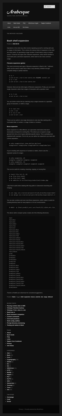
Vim (8, 389)
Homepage (10, 397)
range (45, 297)
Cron (8, 357)
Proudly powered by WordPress (34, 409)
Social (9, 401)
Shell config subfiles (13, 321)
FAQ (24, 23)
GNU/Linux (10, 368)
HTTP (8, 370)
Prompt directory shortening (16, 323)
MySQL (9, 372)
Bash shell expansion (18, 41)
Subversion (10, 383)
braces (33, 297)
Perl (8, 377)
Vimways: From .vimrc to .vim (16, 310)
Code (8, 399)
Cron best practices (13, 318)
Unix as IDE (16, 27)
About (9, 23)
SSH (8, 381)
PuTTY (9, 379)
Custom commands (13, 316)
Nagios (9, 374)
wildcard (50, 297)
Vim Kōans (26, 27)
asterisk (38, 297)
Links (8, 27)
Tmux (8, 387)
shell (22, 297)
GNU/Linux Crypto (33, 23)
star (42, 297)
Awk (8, 353)
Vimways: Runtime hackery (15, 308)
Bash (13, 297)
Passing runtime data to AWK (16, 306)
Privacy (9, 343)
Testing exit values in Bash (15, 325)
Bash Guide (17, 23)
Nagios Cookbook (46, 23)
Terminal (9, 385)
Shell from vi (11, 312)
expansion (27, 297)
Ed (8, 364)
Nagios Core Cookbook (14, 341)
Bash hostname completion (15, 314)
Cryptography (11, 359)
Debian (9, 361)
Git (8, 366)
